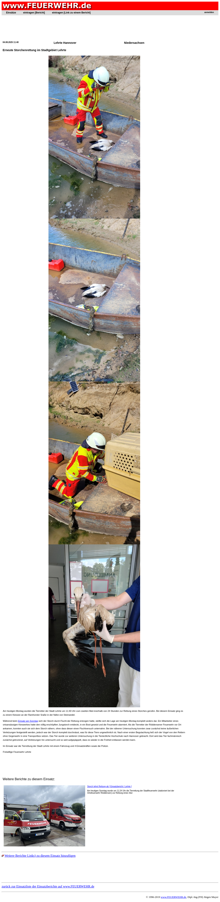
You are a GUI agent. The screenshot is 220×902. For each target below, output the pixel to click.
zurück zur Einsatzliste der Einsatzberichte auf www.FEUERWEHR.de (48, 886)
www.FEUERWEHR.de (173, 897)
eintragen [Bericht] (34, 12)
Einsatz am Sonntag (28, 721)
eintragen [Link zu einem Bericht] (71, 12)
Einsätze (11, 12)
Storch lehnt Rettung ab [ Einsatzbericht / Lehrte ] (109, 786)
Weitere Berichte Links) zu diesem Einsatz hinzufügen (39, 855)
